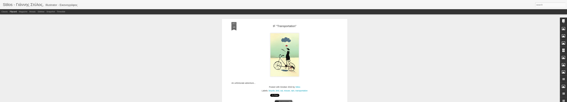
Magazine (23, 11)
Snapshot (50, 11)
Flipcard (13, 11)
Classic (4, 11)
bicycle (272, 17)
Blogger (292, 100)
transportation (301, 17)
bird (277, 17)
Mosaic (32, 11)
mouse (287, 17)
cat (281, 17)
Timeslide (61, 11)
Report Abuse (300, 100)
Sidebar (41, 11)
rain (292, 17)
